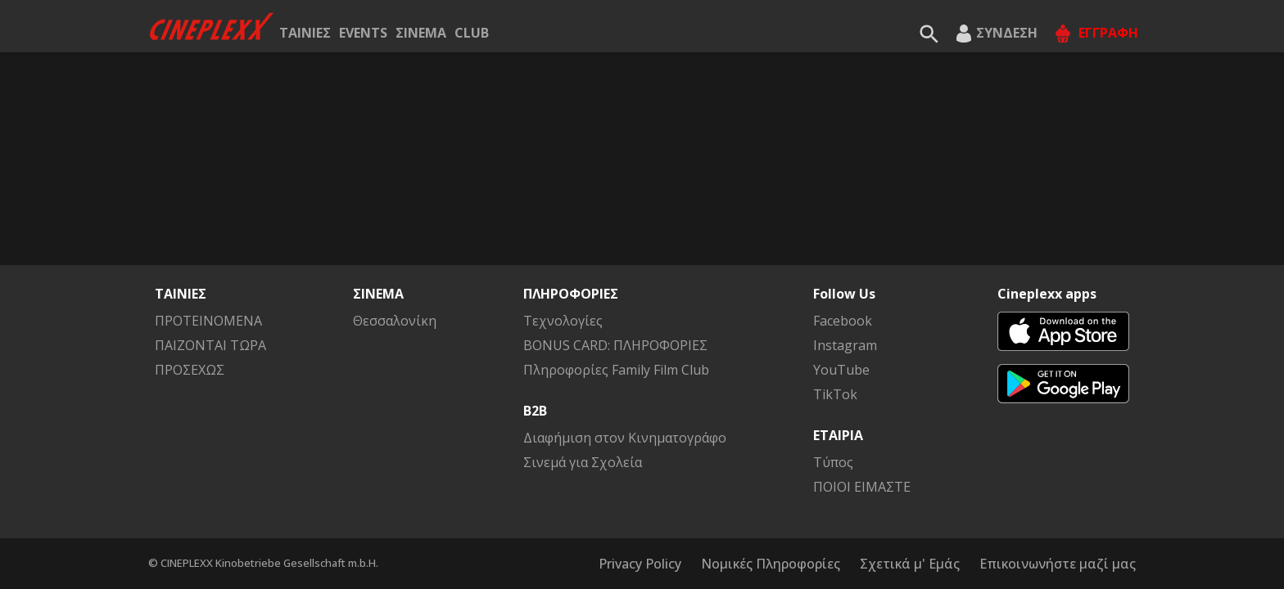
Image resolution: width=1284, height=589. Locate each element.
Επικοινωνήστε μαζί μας (1057, 564)
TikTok (835, 394)
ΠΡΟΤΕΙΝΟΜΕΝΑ (208, 321)
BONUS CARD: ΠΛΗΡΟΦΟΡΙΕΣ (615, 345)
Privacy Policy (640, 564)
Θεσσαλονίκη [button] (394, 321)
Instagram (845, 345)
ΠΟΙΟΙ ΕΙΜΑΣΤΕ (862, 487)
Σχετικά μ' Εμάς (910, 564)
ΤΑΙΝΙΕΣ (305, 33)
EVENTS (363, 33)
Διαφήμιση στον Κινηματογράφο (624, 438)
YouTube (841, 370)
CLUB (471, 33)
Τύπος (833, 462)
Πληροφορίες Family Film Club (616, 370)
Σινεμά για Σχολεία (582, 462)
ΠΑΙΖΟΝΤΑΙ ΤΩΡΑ (210, 345)
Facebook (842, 321)
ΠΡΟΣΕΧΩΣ (189, 370)
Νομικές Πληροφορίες (770, 564)
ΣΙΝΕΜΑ (421, 33)
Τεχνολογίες (563, 321)
